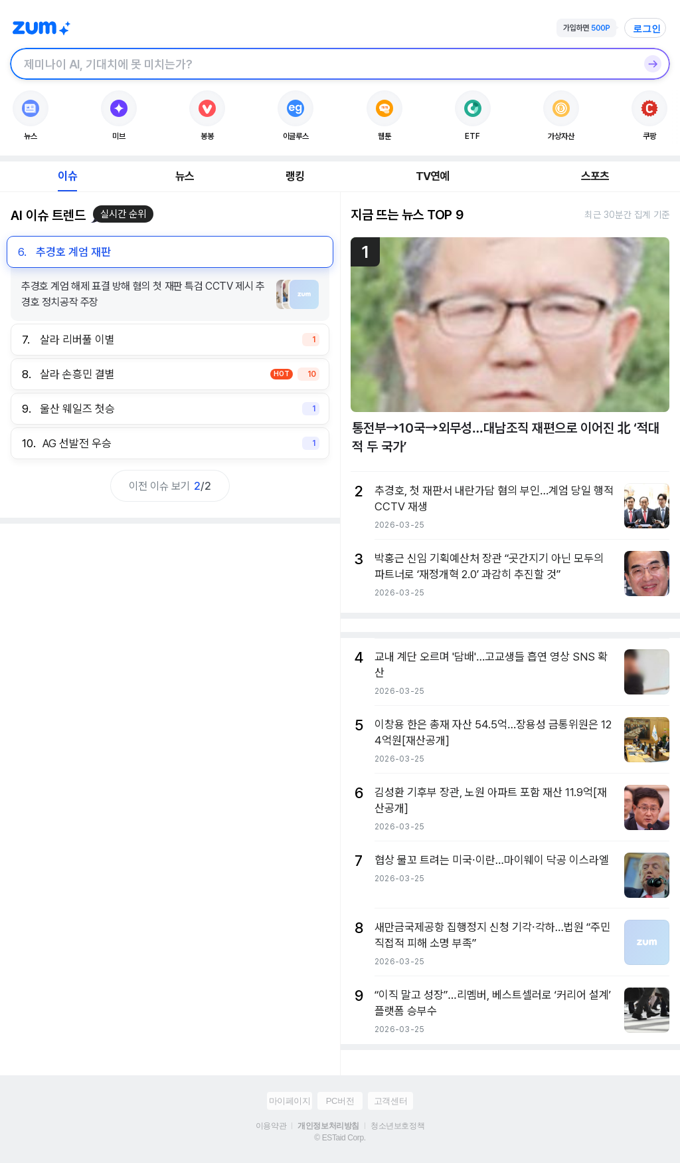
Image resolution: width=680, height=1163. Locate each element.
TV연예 (433, 176)
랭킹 (295, 176)
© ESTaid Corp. (339, 1137)
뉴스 (184, 176)
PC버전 (340, 1101)
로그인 (647, 28)
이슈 (67, 176)
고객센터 (390, 1101)
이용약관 (271, 1125)
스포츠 (595, 176)
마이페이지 (290, 1101)
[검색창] (323, 64)
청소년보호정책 (397, 1125)
